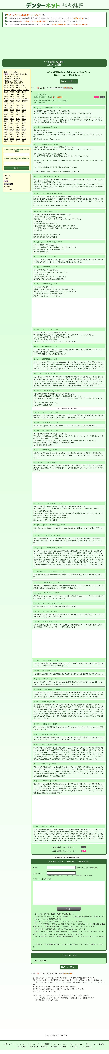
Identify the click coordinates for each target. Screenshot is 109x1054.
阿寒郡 (24, 139)
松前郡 (12, 105)
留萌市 (19, 90)
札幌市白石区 (17, 76)
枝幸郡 (24, 123)
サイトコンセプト (44, 991)
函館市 (6, 85)
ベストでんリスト (59, 1044)
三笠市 (6, 96)
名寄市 (24, 94)
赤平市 (6, 94)
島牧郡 (6, 112)
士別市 (18, 94)
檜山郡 (24, 107)
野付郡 (12, 141)
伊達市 (18, 101)
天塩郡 (12, 123)
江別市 (24, 92)
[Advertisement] (54, 43)
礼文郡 (12, 125)
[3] (44, 88)
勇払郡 (24, 119)
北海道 (15, 72)
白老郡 (12, 130)
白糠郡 (6, 141)
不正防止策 (101, 936)
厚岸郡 (12, 139)
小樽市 (12, 85)
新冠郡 (6, 132)
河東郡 (12, 134)
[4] (47, 88)
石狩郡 (6, 105)
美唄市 (12, 92)
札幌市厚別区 (17, 81)
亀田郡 (24, 105)
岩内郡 (6, 114)
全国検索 (47, 1044)
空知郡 (12, 116)
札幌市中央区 (14, 74)
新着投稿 (102, 1044)
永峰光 (89, 1046)
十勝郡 (24, 136)
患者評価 (33, 1046)
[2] (41, 88)
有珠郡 (6, 130)
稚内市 (6, 92)
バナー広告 (74, 1046)
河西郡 (24, 134)
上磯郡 (18, 105)
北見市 (18, 87)
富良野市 (26, 99)
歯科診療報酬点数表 (70, 408)
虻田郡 (24, 112)
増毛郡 (18, 121)
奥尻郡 (18, 110)
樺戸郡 (24, 116)
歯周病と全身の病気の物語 (70, 857)
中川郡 (12, 121)
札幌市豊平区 (8, 79)
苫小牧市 (26, 90)
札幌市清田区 (18, 83)
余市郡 (6, 116)
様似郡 (18, 132)
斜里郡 (6, 128)
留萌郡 (24, 121)
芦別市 (18, 92)
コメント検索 (8, 189)
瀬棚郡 (24, 110)
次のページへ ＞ (69, 81)
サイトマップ (19, 1044)
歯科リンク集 (90, 1044)
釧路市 (6, 87)
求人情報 (7, 187)
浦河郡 (12, 132)
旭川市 (18, 85)
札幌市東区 (7, 76)
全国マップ (7, 72)
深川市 (19, 99)
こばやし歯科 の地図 (40, 960)
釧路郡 (6, 139)
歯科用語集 (43, 1046)
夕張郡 (18, 116)
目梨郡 (24, 141)
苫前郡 (6, 123)
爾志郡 (6, 110)
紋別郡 (18, 128)
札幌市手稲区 (8, 83)
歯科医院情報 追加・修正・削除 (47, 1000)
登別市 (6, 101)
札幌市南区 (18, 79)
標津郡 (18, 141)
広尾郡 (6, 136)
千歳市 (18, 96)
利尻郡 (18, 125)
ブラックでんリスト (43, 987)
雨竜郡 (6, 119)
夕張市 (24, 87)
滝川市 (24, 96)
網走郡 (24, 125)
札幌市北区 (24, 74)
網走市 (13, 90)
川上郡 (18, 139)
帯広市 (12, 87)
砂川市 (6, 99)
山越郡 (12, 107)
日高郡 (6, 134)
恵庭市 (12, 101)
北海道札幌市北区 (40, 97)
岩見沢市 (7, 90)
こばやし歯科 (40, 95)
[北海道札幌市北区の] (61, 88)
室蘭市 (24, 85)
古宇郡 (12, 114)
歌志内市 (13, 99)
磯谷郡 (18, 112)
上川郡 (12, 119)
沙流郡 (24, 130)
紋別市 (12, 94)
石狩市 (6, 103)
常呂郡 (12, 128)
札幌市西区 (7, 81)
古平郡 (24, 114)
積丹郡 (18, 114)
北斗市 (12, 103)
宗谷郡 (18, 123)
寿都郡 (12, 112)
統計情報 (63, 1046)
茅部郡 (6, 107)
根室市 (12, 96)
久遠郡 (12, 110)
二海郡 (18, 107)
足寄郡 (18, 136)
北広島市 (25, 101)
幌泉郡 (24, 132)
